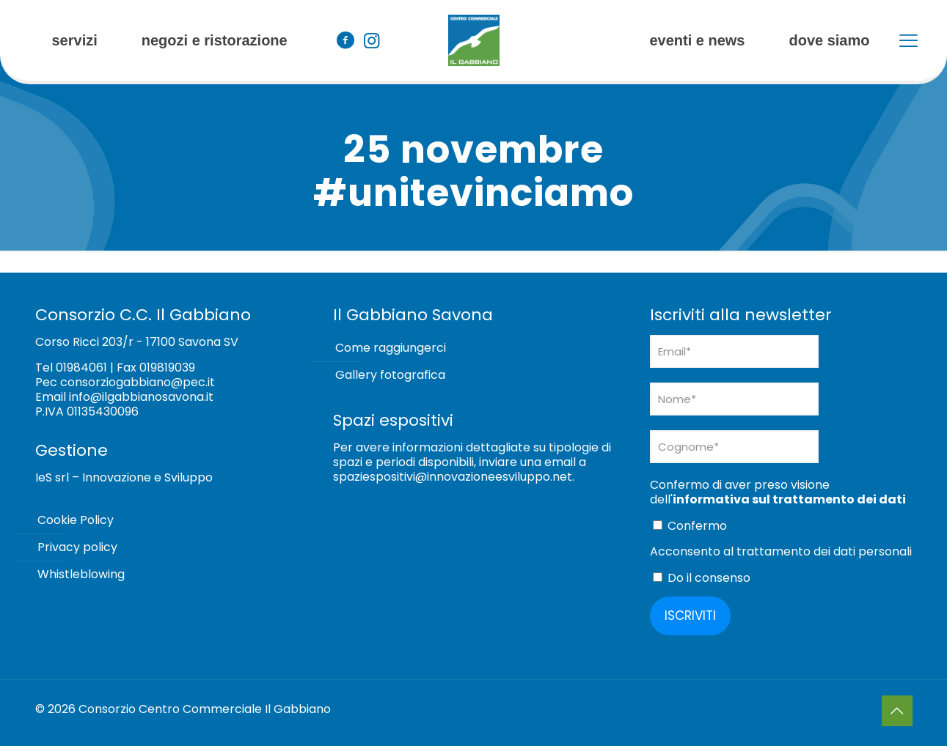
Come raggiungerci (390, 347)
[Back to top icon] (897, 710)
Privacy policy (77, 547)
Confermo (690, 525)
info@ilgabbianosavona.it (141, 396)
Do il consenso (701, 578)
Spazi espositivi (393, 420)
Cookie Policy (75, 520)
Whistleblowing (81, 574)
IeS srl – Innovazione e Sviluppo (124, 477)
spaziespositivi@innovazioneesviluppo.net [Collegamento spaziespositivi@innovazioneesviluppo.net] (452, 476)
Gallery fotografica (390, 374)
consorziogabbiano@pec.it (137, 382)
